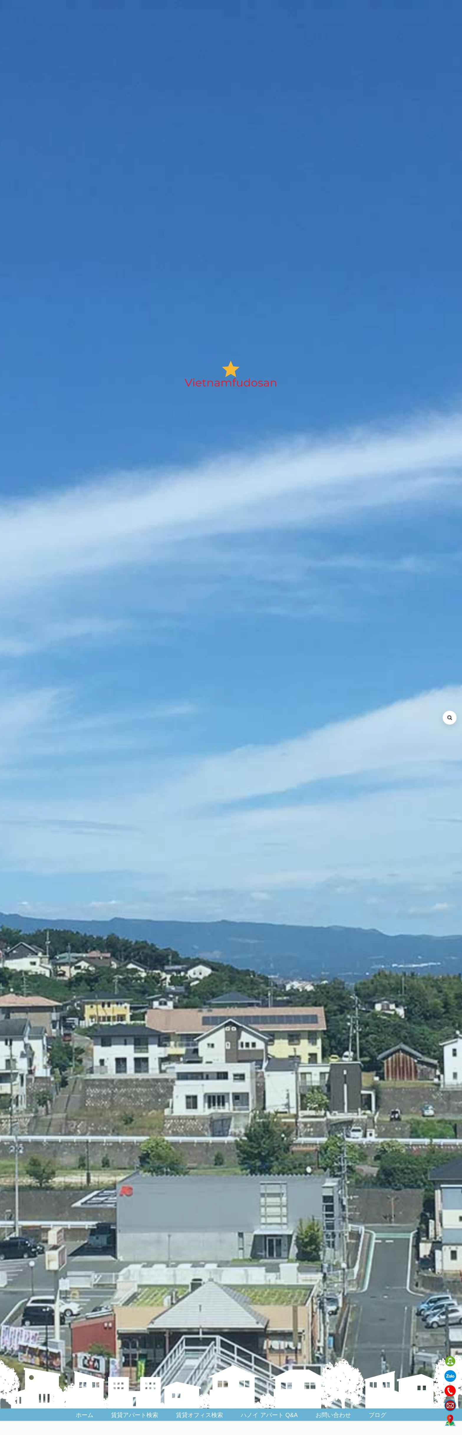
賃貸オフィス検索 (199, 1415)
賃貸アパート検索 (134, 1415)
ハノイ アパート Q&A (269, 1415)
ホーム (84, 1415)
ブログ (377, 1415)
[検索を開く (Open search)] (450, 718)
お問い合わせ (333, 1415)
